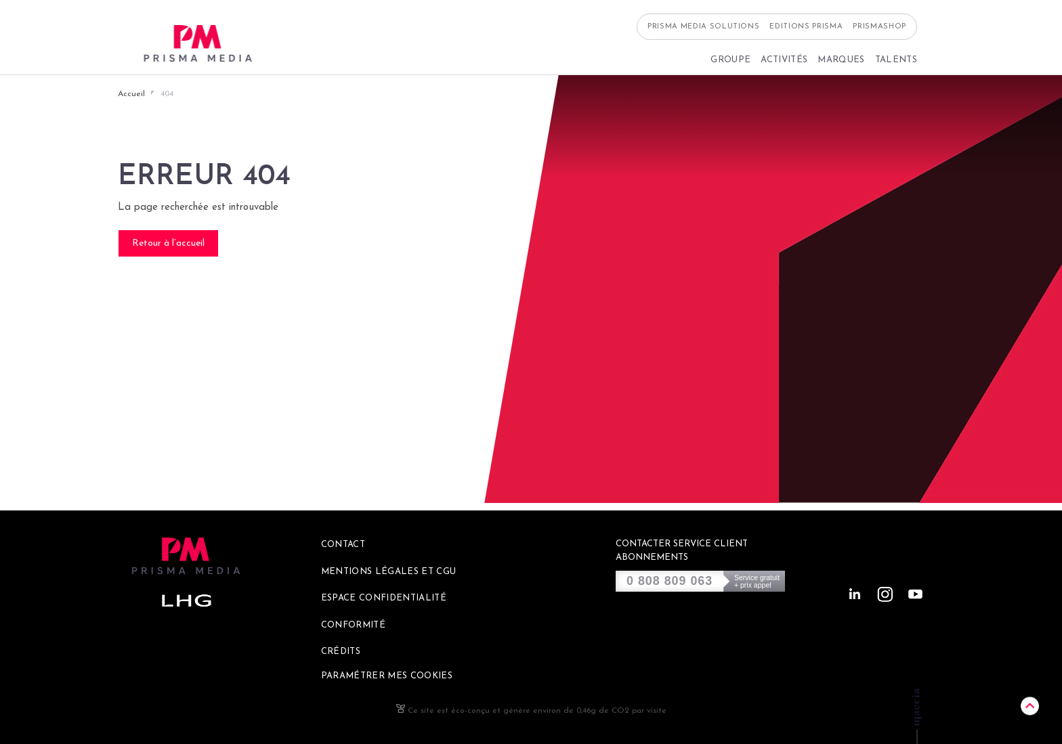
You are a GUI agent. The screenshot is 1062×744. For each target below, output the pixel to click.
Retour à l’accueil (168, 243)
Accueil (131, 94)
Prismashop (879, 34)
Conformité (353, 625)
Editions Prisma (806, 34)
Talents (896, 67)
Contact (343, 544)
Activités (784, 67)
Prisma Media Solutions (703, 34)
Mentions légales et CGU (388, 571)
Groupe (730, 67)
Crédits (340, 651)
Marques (840, 67)
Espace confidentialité (383, 598)
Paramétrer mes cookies (386, 676)
